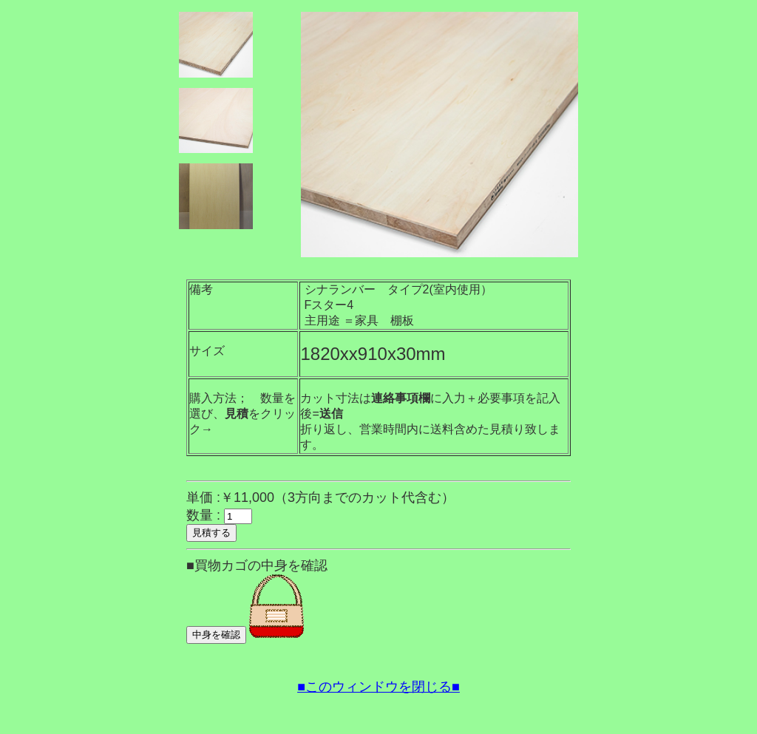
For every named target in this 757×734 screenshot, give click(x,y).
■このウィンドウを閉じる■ (378, 686)
